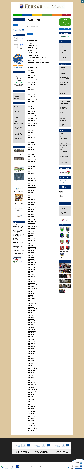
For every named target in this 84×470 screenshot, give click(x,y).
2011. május (30, 375)
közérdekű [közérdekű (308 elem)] (20, 241)
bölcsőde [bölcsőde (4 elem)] (18, 226)
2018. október (31, 224)
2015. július (30, 291)
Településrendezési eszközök (64, 70)
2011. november (31, 365)
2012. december (31, 344)
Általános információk (65, 99)
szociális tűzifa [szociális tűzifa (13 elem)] (15, 247)
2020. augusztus (31, 187)
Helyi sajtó (30, 47)
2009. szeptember (32, 410)
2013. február (31, 341)
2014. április (30, 317)
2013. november (31, 326)
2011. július (30, 372)
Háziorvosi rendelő (64, 137)
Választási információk (65, 29)
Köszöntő (27, 15)
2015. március (31, 298)
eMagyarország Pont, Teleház (64, 155)
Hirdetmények (63, 117)
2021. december (31, 159)
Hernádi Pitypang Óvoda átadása (22, 38)
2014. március (31, 319)
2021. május (30, 171)
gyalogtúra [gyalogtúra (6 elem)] (14, 231)
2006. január (30, 425)
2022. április (30, 152)
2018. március (31, 236)
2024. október (31, 101)
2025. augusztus (31, 84)
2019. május (30, 212)
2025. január (30, 96)
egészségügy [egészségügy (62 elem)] (18, 227)
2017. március (31, 257)
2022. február (31, 156)
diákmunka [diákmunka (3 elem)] (21, 226)
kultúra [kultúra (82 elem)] (15, 238)
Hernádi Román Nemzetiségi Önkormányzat (63, 211)
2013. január (30, 343)
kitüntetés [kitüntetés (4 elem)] (14, 236)
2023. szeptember (32, 123)
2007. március (31, 420)
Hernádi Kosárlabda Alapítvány (17, 128)
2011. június (30, 374)
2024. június (30, 108)
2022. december (31, 139)
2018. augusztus (31, 228)
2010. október (31, 387)
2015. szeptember (32, 288)
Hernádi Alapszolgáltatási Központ (64, 133)
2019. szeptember (32, 206)
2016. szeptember (32, 267)
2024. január (30, 116)
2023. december (31, 118)
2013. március (31, 339)
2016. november (31, 264)
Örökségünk (16, 98)
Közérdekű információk (33, 48)
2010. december (31, 384)
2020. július (30, 188)
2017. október (31, 245)
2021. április (30, 173)
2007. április (30, 418)
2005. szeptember (32, 428)
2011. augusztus (31, 370)
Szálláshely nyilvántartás (63, 124)
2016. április (30, 276)
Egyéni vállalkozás (62, 191)
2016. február (31, 279)
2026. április (30, 70)
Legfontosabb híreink (33, 54)
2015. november (31, 284)
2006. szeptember (32, 421)
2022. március (31, 154)
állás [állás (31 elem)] (17, 251)
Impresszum (62, 59)
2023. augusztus (31, 125)
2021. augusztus (31, 166)
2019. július (30, 209)
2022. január (30, 158)
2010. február (31, 401)
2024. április (30, 111)
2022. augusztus (31, 146)
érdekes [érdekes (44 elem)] (15, 253)
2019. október (31, 204)
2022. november (31, 140)
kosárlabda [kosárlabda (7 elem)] (22, 236)
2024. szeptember (32, 103)
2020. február (31, 197)
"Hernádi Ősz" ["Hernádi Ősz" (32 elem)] (16, 225)
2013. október (31, 327)
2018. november (31, 223)
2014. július (30, 312)
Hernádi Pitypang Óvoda (65, 152)
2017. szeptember (32, 247)
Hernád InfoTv (16, 96)
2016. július (30, 271)
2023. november (31, 120)
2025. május (30, 89)
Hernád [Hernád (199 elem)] (15, 233)
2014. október (31, 307)
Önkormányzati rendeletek (34, 59)
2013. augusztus (31, 331)
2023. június (30, 128)
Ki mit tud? (21, 44)
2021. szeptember (32, 164)
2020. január (30, 199)
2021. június (30, 170)
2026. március (31, 72)
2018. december (31, 221)
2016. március (31, 278)
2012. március (31, 360)
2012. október (31, 348)
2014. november (31, 305)
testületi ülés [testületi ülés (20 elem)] (16, 249)
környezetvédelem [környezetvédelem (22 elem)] (17, 239)
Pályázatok (30, 60)
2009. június (30, 413)
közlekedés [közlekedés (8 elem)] (14, 241)
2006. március (31, 423)
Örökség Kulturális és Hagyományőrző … (18, 124)
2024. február (31, 115)
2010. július (30, 392)
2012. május (30, 356)
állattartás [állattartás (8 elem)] (14, 251)
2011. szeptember (32, 368)
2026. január (30, 75)
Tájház (61, 158)
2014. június (30, 314)
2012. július (30, 353)
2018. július (30, 230)
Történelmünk (37, 15)
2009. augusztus (31, 411)
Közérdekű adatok (64, 82)
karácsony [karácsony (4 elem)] (22, 234)
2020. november (31, 182)
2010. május (30, 396)
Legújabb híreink (32, 55)
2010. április (30, 398)
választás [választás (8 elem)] (19, 250)
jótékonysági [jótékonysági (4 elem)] (19, 234)
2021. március (31, 175)
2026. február (31, 74)
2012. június (30, 355)
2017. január (30, 260)
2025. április (30, 91)
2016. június (30, 272)
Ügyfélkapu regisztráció (62, 196)
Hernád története (64, 46)
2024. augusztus (31, 104)
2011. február (31, 380)
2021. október (31, 163)
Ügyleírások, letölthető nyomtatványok (65, 187)
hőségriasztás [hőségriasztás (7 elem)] (15, 234)
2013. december (31, 324)
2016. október (31, 266)
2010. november (31, 386)
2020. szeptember (32, 185)
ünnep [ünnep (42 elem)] (21, 253)
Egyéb (29, 43)
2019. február (31, 218)
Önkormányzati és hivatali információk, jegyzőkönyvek (64, 79)
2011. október (31, 367)
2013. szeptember (32, 329)
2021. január (30, 178)
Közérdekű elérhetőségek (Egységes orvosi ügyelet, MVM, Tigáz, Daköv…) (65, 22)
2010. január (30, 403)
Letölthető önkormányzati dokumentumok (63, 106)
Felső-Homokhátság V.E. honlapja (18, 191)
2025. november (31, 79)
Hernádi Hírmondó (17, 94)
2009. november (31, 406)
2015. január (30, 302)
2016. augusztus (31, 269)
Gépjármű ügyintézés (62, 192)
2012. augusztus (31, 351)
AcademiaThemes (52, 466)
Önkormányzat (63, 67)
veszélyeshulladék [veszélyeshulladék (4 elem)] (15, 250)
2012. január (30, 362)
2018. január (30, 240)
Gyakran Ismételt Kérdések (34, 45)
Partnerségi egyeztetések (63, 50)
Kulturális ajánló (31, 52)
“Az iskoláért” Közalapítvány (16, 107)
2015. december (31, 283)
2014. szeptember (32, 308)
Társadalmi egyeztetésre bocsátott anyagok (38, 62)
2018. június (30, 231)
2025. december (31, 77)
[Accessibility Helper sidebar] (82, 1)
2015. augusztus (31, 290)
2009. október (31, 408)
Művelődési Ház (63, 150)
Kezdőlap (17, 15)
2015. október (31, 286)
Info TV (56, 15)
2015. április (30, 296)
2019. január (30, 219)
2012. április (30, 358)
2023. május (30, 130)
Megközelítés (63, 57)
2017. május (30, 254)
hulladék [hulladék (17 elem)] (20, 233)
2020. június (30, 190)
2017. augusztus (31, 248)
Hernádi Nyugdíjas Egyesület (17, 120)
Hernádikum (66, 15)
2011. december (31, 363)
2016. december (31, 262)
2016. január (30, 281)
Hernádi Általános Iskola (65, 160)
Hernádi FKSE (16, 131)
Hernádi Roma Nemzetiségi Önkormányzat (63, 206)
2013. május (30, 336)
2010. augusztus (31, 391)
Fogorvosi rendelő (64, 141)
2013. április (30, 338)
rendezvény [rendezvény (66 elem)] (16, 246)
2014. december (31, 303)
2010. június (30, 394)
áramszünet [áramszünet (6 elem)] (21, 251)
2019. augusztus (31, 207)
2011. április (30, 377)
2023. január (30, 137)
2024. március (31, 113)
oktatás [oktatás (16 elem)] (14, 245)
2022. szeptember (32, 144)
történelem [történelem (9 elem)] (21, 249)
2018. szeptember (32, 226)
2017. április (30, 255)
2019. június (30, 211)
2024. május (30, 110)
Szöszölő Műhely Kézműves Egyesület (17, 134)
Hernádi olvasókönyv (64, 52)
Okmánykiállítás (61, 193)
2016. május (30, 274)
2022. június (30, 149)
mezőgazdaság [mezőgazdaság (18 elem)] (18, 243)
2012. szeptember (32, 350)
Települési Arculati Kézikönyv (64, 87)
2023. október (31, 122)
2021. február (31, 176)
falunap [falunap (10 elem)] (14, 229)
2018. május (30, 233)
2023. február (31, 135)
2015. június (30, 293)
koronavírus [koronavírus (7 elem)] (18, 236)
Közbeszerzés (63, 84)
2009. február (31, 416)
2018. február (31, 238)
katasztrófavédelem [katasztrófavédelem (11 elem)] (16, 235)
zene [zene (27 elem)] (23, 250)
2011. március (31, 379)
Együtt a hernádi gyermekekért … (17, 111)
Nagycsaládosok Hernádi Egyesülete (18, 138)
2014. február (31, 320)
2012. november (31, 346)
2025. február (31, 94)
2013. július (30, 332)
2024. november (31, 99)
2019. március (31, 216)
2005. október (31, 427)
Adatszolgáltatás (61, 189)
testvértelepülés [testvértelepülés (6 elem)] (21, 247)
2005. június (30, 430)
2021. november (31, 161)
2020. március (31, 195)
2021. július (30, 168)
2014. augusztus (31, 310)
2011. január (30, 382)
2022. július (30, 147)
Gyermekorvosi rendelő (65, 139)
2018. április (30, 235)
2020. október (31, 183)
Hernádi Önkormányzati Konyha (65, 147)
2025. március (31, 92)
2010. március (31, 399)
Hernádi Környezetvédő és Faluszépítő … (18, 117)
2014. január (30, 322)
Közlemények (31, 50)
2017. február (31, 259)
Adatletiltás (61, 188)
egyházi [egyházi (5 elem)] (14, 227)
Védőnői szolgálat (64, 144)
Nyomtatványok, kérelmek (63, 110)
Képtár (46, 15)
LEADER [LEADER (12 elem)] (14, 242)
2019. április (30, 214)
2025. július (30, 86)
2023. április (30, 132)
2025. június (30, 87)
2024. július (30, 106)
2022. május (30, 151)
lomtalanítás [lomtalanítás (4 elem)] (18, 242)
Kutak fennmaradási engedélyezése (64, 114)
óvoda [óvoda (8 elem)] (18, 253)
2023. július (30, 127)
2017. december (31, 242)
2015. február (31, 300)
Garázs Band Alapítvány (18, 113)
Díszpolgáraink (63, 55)
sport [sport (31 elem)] (20, 246)
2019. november (31, 202)
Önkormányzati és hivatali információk (36, 57)
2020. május (30, 192)
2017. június (30, 252)
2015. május (30, 295)
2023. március (31, 134)
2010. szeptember (32, 389)
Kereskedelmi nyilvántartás (63, 120)
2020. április (30, 194)
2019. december (31, 200)
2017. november (31, 243)
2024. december (31, 98)
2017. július (30, 250)
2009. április (30, 415)
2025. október (31, 80)
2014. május (30, 315)
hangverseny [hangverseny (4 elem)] (18, 231)
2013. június (30, 334)
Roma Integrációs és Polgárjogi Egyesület (17, 141)
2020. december (31, 180)
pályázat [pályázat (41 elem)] (18, 245)
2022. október (31, 142)
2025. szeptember (32, 82)
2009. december (31, 404)
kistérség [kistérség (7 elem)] (22, 235)
